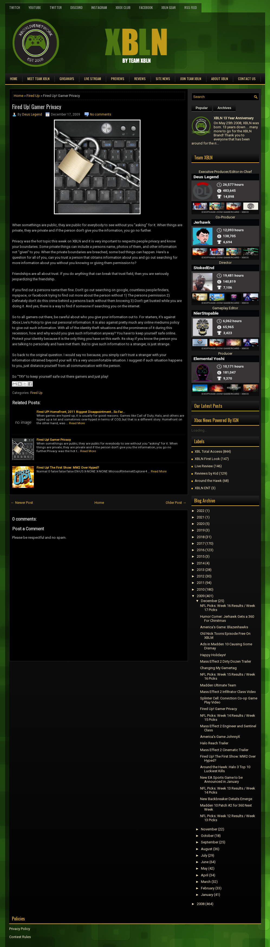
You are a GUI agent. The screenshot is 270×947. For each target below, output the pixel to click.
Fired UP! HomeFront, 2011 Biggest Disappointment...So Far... (81, 412)
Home (13, 78)
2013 (200, 570)
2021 (200, 517)
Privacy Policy (19, 929)
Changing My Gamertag (218, 668)
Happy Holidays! (213, 655)
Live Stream (92, 78)
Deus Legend (32, 114)
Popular (202, 108)
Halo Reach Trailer (214, 743)
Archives (224, 108)
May (204, 868)
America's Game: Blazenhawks (224, 627)
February (207, 888)
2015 (200, 556)
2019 (200, 530)
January (207, 895)
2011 (200, 583)
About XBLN (219, 78)
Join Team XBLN (190, 78)
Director (225, 263)
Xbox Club (123, 7)
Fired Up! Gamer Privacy (36, 106)
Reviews (140, 78)
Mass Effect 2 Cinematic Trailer (224, 750)
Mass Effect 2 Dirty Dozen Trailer (225, 661)
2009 (200, 596)
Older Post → (176, 503)
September (209, 842)
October (207, 836)
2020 (200, 524)
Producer (225, 353)
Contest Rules (20, 937)
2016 (200, 550)
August (206, 849)
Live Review (204, 466)
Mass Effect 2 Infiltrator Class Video (228, 692)
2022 (200, 511)
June (205, 862)
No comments (100, 114)
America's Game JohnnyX (220, 737)
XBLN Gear (168, 7)
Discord (76, 7)
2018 (200, 537)
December (209, 601)
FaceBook (146, 7)
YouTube (35, 7)
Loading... (199, 430)
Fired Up (33, 96)
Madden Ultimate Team (218, 685)
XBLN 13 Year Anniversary (233, 118)
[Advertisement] (72, 673)
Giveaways (67, 78)
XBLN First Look (207, 459)
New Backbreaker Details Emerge (226, 799)
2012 (200, 576)
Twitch (14, 7)
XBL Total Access (208, 451)
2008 (200, 904)
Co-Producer (225, 217)
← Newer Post (22, 503)
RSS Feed (190, 7)
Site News (163, 78)
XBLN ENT (202, 488)
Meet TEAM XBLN (38, 78)
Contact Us (247, 78)
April (204, 875)
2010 (200, 589)
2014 (200, 563)
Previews (117, 78)
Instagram (99, 7)
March (206, 882)
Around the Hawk (208, 481)
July (204, 855)
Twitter (56, 7)
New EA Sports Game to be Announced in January (221, 779)
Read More (77, 423)
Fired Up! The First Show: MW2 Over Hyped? (68, 467)
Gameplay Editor (225, 308)
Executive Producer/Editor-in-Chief (225, 172)
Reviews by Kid (206, 473)
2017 (200, 543)
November (209, 829)
